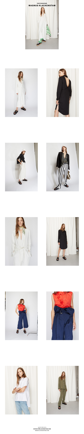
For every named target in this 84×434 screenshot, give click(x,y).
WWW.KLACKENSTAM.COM (42, 430)
